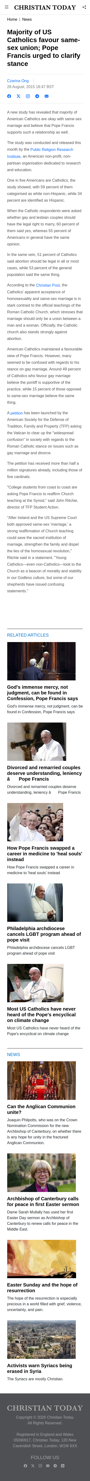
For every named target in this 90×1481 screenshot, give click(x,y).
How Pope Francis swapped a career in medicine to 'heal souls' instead (44, 853)
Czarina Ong (18, 81)
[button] (6, 7)
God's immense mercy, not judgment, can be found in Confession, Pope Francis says (42, 692)
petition (17, 413)
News (27, 19)
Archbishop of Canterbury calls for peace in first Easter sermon (43, 1201)
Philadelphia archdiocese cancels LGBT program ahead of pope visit (44, 934)
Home (12, 19)
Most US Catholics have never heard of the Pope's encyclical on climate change (41, 1014)
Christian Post (48, 285)
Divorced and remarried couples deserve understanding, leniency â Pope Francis (44, 773)
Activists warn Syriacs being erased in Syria (39, 1368)
